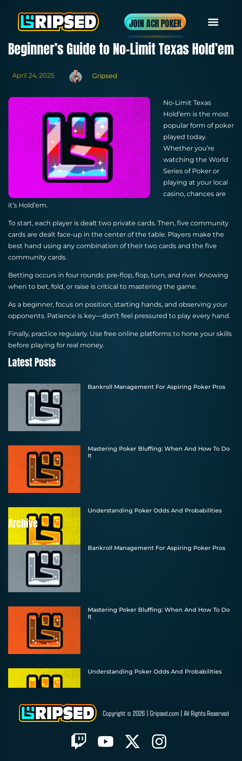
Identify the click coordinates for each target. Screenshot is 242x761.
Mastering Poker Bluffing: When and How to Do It (159, 452)
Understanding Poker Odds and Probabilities (155, 510)
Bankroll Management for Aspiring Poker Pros (156, 386)
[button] (213, 22)
